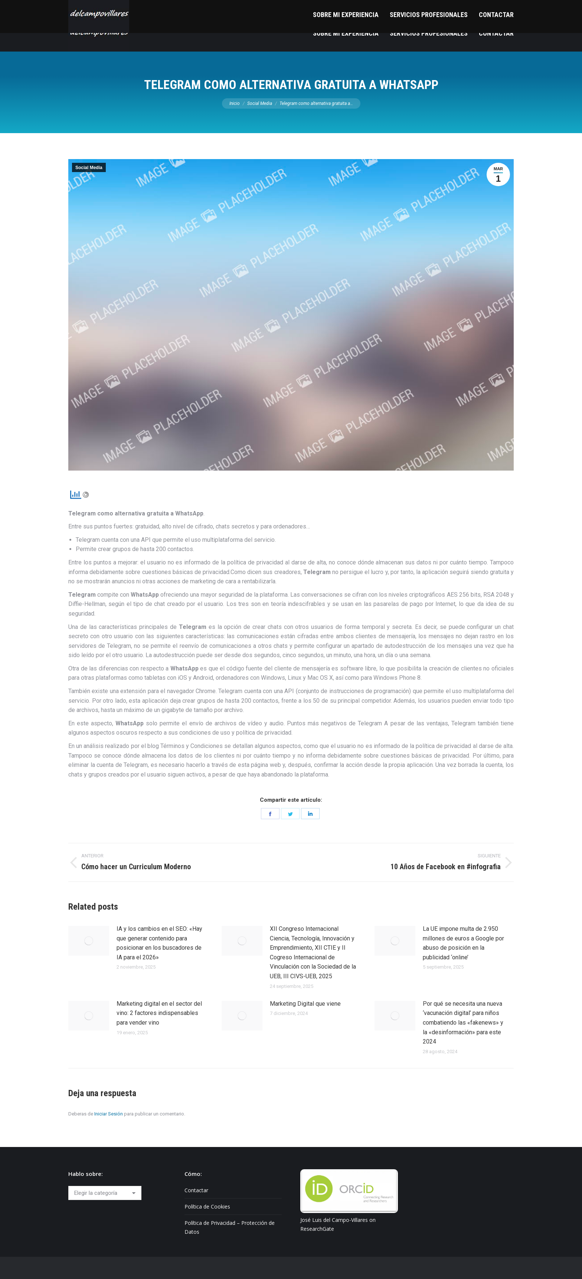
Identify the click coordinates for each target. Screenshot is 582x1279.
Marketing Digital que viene (305, 1003)
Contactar (196, 1190)
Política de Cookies (207, 1206)
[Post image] (88, 941)
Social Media (88, 167)
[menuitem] (346, 33)
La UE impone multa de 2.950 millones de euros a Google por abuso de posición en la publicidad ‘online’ (463, 943)
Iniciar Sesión (108, 1114)
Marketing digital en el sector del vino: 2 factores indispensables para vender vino (159, 1013)
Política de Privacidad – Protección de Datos (229, 1227)
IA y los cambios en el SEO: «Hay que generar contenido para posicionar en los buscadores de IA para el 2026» (159, 943)
